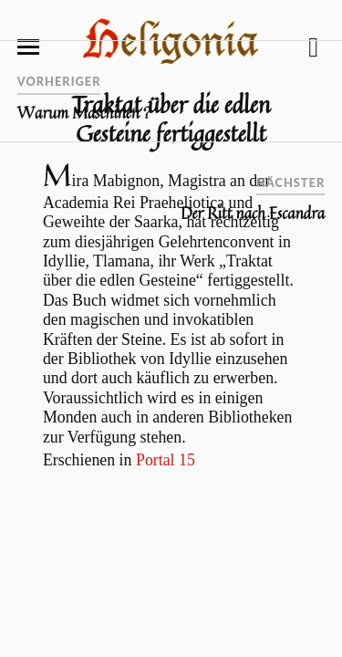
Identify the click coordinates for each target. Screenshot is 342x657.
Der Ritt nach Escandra (253, 213)
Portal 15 (165, 460)
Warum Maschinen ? (84, 113)
